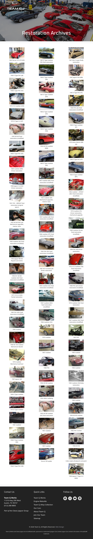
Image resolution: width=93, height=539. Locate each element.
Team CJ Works (40, 498)
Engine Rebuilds (40, 501)
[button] (82, 6)
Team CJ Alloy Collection (43, 504)
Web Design (59, 527)
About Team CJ (39, 511)
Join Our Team (39, 515)
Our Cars (37, 508)
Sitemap (37, 518)
